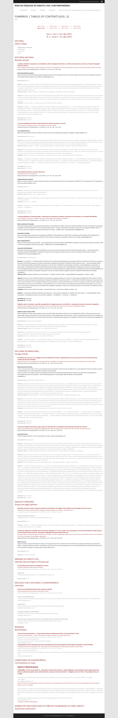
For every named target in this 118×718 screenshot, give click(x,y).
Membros (33, 10)
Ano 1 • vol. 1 (41, 26)
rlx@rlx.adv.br (21, 49)
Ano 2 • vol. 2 (53, 26)
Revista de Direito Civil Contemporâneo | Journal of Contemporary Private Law (79, 10)
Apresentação (23, 10)
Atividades (42, 10)
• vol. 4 (78, 26)
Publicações (52, 10)
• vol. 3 (66, 26)
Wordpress (71, 715)
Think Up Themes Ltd (56, 715)
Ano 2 (63, 26)
